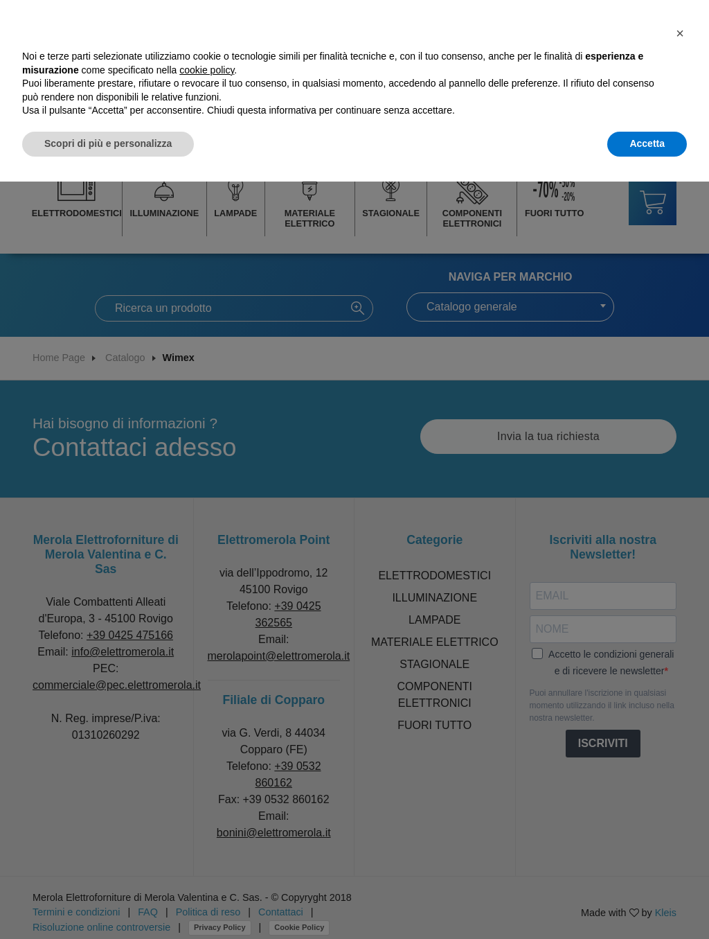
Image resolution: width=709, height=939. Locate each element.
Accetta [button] (647, 143)
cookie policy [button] (206, 70)
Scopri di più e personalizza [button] (108, 143)
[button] (680, 33)
